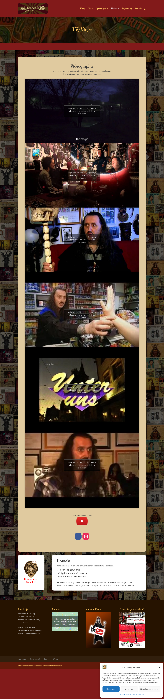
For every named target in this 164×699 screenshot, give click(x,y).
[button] (159, 667)
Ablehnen (129, 689)
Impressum (140, 695)
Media (114, 9)
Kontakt (138, 9)
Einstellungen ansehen (149, 689)
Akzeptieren (111, 689)
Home (82, 9)
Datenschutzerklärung (127, 695)
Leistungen (101, 9)
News (90, 9)
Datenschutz (35, 659)
